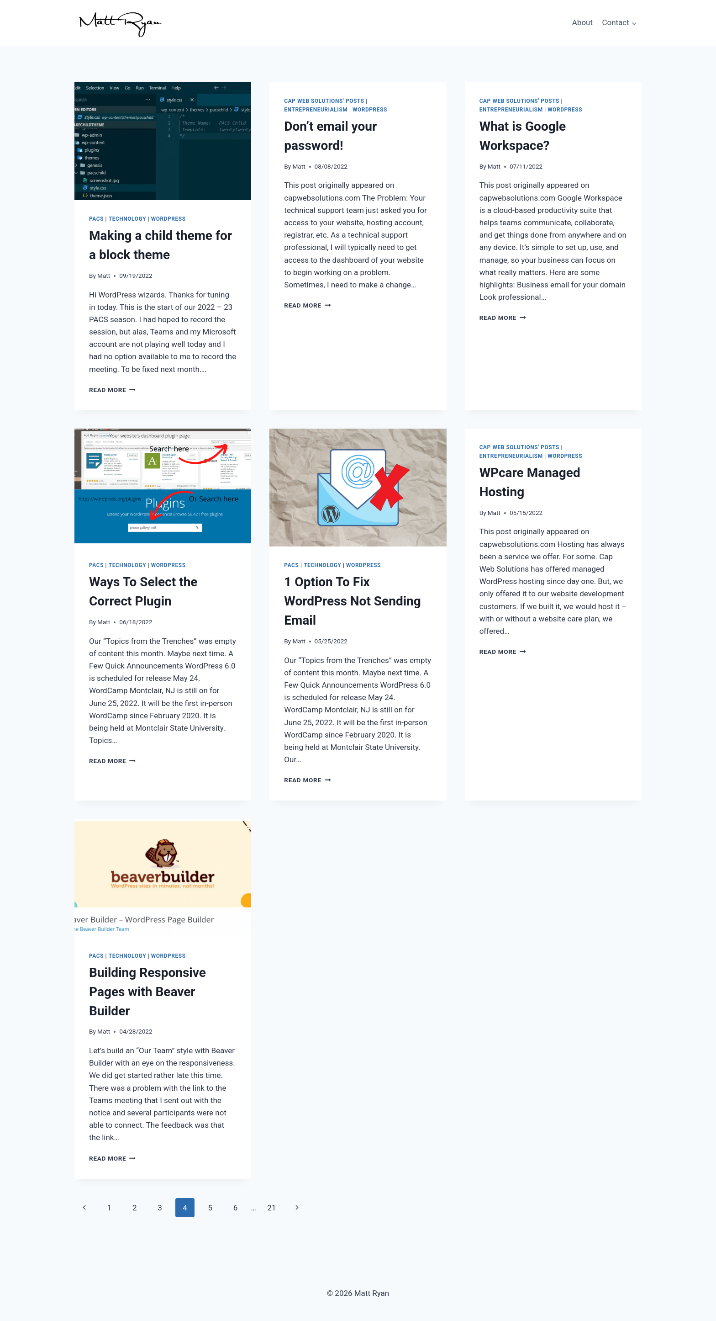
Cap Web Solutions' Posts (324, 101)
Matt (103, 275)
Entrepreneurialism (315, 109)
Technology (128, 219)
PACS (96, 219)
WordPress (168, 219)
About (582, 22)
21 (271, 1207)
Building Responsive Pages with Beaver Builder (147, 992)
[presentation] (162, 141)
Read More (112, 389)
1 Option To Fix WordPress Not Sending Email (352, 601)
